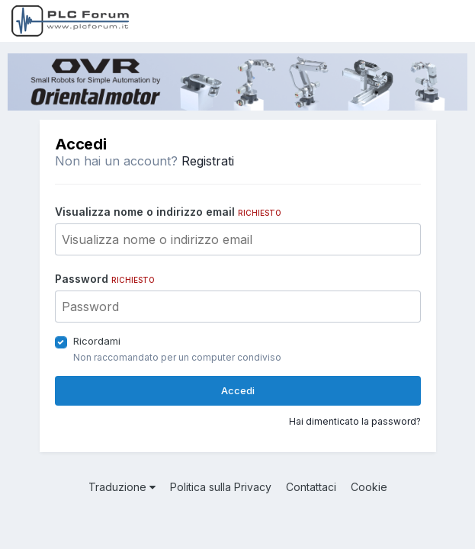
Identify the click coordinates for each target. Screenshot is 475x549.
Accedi (238, 390)
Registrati (207, 161)
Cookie (369, 486)
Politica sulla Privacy (220, 486)
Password (105, 278)
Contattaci (311, 486)
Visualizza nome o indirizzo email (168, 211)
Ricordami (96, 341)
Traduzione (122, 486)
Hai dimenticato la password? (355, 421)
